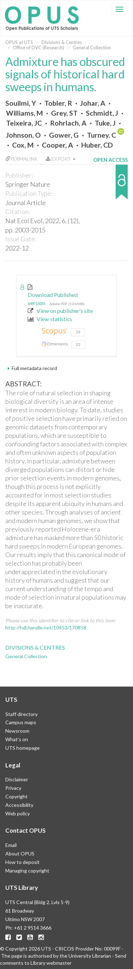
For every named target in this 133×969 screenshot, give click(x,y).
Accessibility (19, 805)
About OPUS (19, 853)
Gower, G (64, 135)
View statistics (50, 319)
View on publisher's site (60, 311)
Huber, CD (97, 145)
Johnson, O (23, 135)
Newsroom (17, 731)
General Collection (92, 47)
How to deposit (22, 862)
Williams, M (24, 113)
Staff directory (21, 714)
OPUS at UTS (19, 42)
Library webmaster (51, 963)
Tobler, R (58, 103)
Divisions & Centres (61, 42)
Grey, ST (64, 113)
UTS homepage (22, 748)
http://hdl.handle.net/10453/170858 (45, 627)
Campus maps (20, 722)
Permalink (21, 159)
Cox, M (23, 145)
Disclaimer (16, 779)
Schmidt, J (102, 113)
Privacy (13, 788)
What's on (16, 739)
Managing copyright (27, 871)
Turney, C (101, 135)
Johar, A (92, 103)
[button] (110, 185)
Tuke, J (105, 123)
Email (11, 845)
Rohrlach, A (68, 123)
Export (61, 159)
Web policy (17, 813)
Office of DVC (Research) (38, 47)
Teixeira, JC (24, 123)
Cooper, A (57, 145)
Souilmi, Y (20, 103)
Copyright (16, 796)
